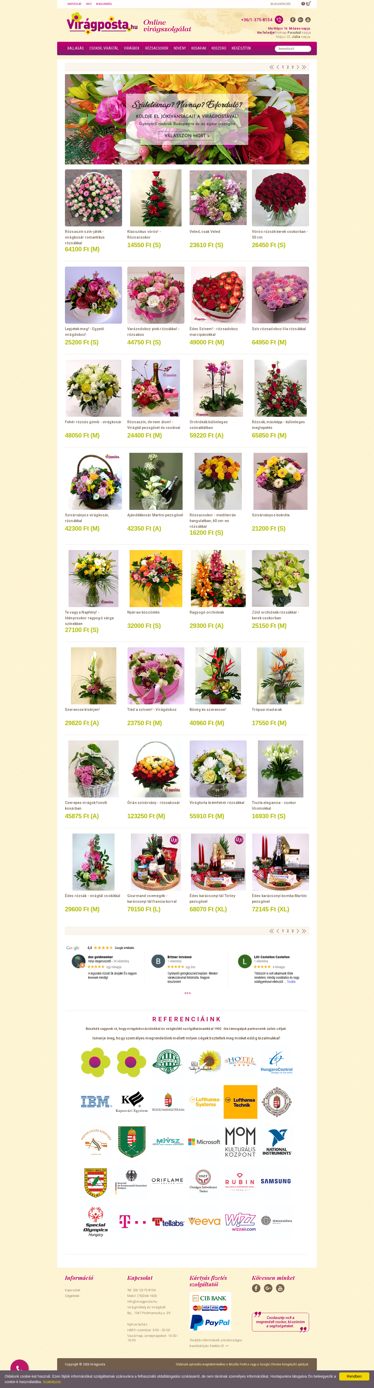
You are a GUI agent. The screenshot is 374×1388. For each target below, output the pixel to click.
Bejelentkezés (280, 4)
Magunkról (104, 4)
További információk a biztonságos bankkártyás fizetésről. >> (216, 1343)
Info (89, 4)
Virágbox (131, 48)
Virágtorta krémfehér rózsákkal (217, 803)
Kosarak (198, 48)
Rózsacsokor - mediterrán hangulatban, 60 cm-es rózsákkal (213, 521)
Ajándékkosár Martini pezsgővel (155, 515)
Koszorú (219, 48)
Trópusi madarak (267, 709)
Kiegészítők (241, 48)
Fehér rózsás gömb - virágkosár (93, 422)
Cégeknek (72, 1296)
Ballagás (76, 48)
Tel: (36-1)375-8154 (141, 1290)
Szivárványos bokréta (271, 515)
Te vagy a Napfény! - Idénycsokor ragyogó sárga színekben (89, 618)
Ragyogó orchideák (207, 612)
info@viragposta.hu (142, 1301)
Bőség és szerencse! (208, 709)
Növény (180, 48)
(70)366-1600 (147, 1296)
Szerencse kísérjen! (82, 709)
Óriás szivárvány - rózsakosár (153, 803)
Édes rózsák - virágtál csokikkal (92, 896)
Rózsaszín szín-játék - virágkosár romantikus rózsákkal (85, 237)
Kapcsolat (75, 4)
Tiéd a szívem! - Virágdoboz (152, 709)
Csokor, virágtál (103, 48)
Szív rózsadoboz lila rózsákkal (279, 329)
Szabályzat (52, 1382)
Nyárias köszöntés (143, 612)
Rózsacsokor (157, 48)
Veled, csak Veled (205, 232)
